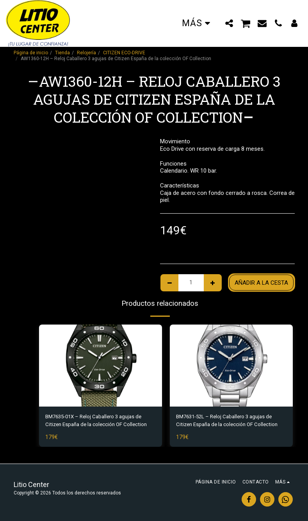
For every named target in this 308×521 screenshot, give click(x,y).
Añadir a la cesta (261, 282)
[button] (229, 23)
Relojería (86, 52)
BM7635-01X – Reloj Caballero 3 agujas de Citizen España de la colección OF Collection (99, 422)
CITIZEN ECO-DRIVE (124, 52)
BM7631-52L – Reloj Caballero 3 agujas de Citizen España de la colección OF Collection (230, 422)
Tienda (62, 52)
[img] (100, 366)
